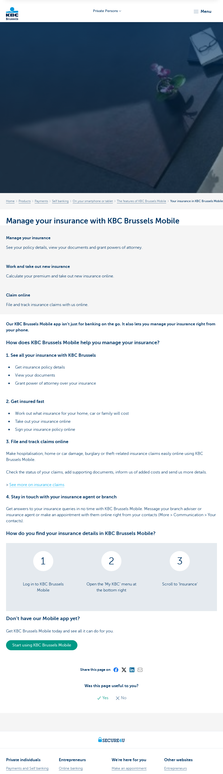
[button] (202, 11)
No (120, 698)
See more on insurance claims (36, 485)
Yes (103, 698)
